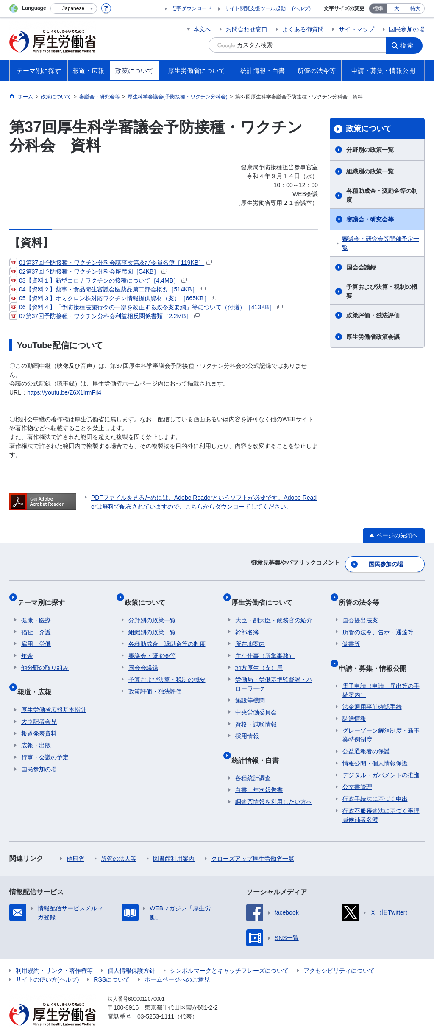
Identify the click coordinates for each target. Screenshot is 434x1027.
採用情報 (247, 725)
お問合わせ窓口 (246, 29)
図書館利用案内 (174, 839)
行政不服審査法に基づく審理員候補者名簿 (381, 796)
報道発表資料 (39, 714)
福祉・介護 (36, 621)
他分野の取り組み (45, 656)
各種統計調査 (253, 759)
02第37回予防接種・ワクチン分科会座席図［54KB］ (88, 271)
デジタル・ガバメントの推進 (381, 756)
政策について (369, 128)
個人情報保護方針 (131, 951)
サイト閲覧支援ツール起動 (255, 8)
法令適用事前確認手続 (372, 687)
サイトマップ (356, 29)
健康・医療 (36, 609)
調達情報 (354, 699)
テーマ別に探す (45, 595)
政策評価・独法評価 (373, 315)
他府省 (75, 839)
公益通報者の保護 (366, 732)
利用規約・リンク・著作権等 (54, 951)
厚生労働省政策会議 (373, 336)
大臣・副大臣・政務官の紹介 (273, 609)
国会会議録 (361, 267)
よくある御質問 (303, 29)
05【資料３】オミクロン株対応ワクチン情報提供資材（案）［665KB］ (113, 298)
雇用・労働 (36, 633)
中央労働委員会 (256, 701)
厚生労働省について (265, 595)
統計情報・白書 (259, 744)
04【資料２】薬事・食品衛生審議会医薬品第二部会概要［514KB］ (107, 289)
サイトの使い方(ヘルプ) (47, 960)
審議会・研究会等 (370, 219)
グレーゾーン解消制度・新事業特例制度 (381, 716)
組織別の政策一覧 (370, 171)
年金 (27, 644)
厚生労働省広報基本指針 (53, 690)
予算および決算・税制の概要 (381, 291)
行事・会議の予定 (45, 738)
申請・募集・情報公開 (376, 652)
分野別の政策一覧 (370, 149)
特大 (415, 8)
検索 (409, 45)
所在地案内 (250, 633)
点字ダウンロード (191, 8)
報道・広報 (38, 676)
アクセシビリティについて (339, 951)
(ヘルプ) (301, 8)
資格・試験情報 (256, 713)
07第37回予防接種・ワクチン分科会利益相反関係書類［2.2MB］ (104, 316)
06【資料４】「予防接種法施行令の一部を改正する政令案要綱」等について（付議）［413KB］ (146, 307)
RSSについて (112, 960)
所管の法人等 (118, 839)
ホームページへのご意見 (177, 960)
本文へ (202, 29)
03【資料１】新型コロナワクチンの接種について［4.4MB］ (98, 280)
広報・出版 (36, 726)
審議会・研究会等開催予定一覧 (380, 243)
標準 (378, 8)
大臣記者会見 (39, 702)
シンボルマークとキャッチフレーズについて (229, 951)
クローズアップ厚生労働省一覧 (252, 839)
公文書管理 (357, 767)
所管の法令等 (362, 595)
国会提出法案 (360, 609)
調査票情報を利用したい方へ (273, 782)
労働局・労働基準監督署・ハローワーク (273, 673)
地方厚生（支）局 (259, 656)
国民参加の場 (407, 29)
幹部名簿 (247, 621)
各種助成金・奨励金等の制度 (381, 195)
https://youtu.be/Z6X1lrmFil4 (64, 392)
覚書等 (351, 633)
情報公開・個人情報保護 (375, 744)
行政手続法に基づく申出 (375, 779)
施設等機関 (250, 689)
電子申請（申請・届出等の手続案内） (381, 671)
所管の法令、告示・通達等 (378, 621)
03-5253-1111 (155, 997)
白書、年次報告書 (259, 770)
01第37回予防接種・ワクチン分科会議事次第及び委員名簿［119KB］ (110, 262)
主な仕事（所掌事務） (265, 644)
